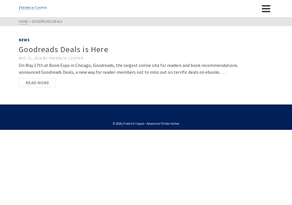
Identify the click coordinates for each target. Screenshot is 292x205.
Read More (37, 82)
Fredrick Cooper (66, 58)
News (24, 40)
